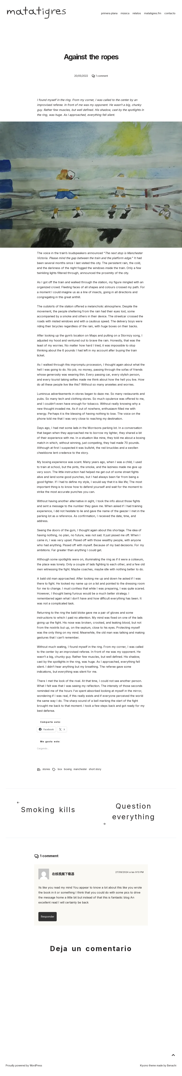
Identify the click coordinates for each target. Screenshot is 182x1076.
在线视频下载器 (63, 874)
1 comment (102, 75)
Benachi (171, 1065)
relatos (137, 13)
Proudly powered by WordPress (24, 1065)
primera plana (109, 13)
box (60, 769)
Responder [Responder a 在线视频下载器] (47, 916)
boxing (68, 769)
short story (95, 769)
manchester (80, 769)
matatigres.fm (152, 13)
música (125, 13)
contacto (169, 13)
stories (46, 769)
